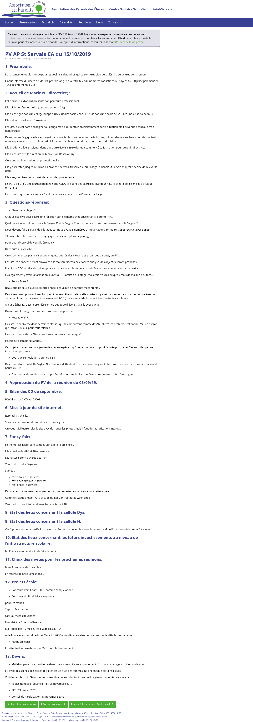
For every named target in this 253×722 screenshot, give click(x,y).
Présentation (28, 22)
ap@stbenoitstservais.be (63, 716)
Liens (99, 22)
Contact (115, 22)
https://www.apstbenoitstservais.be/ (93, 716)
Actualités (48, 22)
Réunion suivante (53, 704)
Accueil (10, 22)
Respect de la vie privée (129, 42)
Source (35, 720)
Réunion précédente (22, 704)
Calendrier (67, 22)
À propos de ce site (20, 720)
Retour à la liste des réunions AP (92, 704)
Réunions (84, 22)
